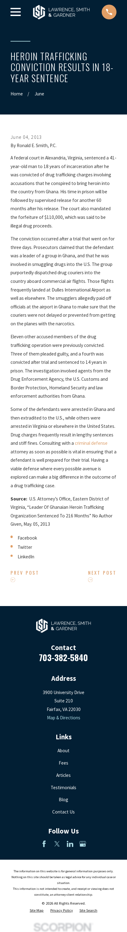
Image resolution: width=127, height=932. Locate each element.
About (63, 750)
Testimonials (63, 787)
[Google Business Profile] (82, 844)
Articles (63, 775)
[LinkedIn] (70, 844)
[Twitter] (57, 844)
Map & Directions (63, 718)
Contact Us (63, 812)
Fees (63, 763)
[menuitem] (37, 910)
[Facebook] (44, 844)
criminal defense (91, 443)
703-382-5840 (63, 657)
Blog (63, 799)
